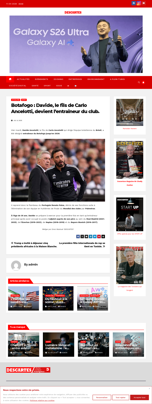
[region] (76, 395)
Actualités (23, 79)
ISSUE (59, 86)
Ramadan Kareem (130, 128)
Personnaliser (102, 397)
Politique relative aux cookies (42, 400)
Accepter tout (139, 397)
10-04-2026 (18, 353)
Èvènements (60, 295)
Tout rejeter (121, 397)
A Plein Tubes (117, 79)
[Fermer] (149, 388)
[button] (139, 82)
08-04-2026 (88, 353)
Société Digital (17, 86)
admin (33, 264)
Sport (47, 86)
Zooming (58, 79)
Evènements (41, 79)
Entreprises (75, 79)
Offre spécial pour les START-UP (129, 234)
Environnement (96, 79)
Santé (35, 86)
